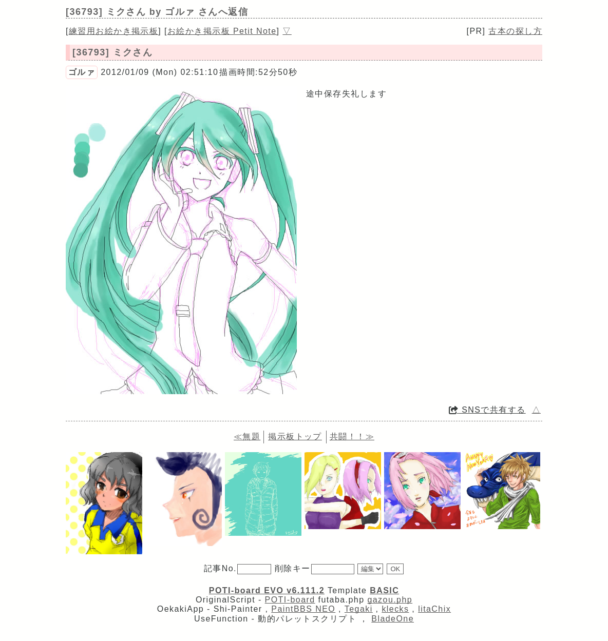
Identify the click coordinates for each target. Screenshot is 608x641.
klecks (395, 609)
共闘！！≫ (352, 436)
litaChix (434, 609)
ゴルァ (81, 72)
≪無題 (247, 436)
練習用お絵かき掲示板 (113, 31)
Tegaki (359, 609)
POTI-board (290, 599)
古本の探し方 (515, 31)
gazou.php (389, 599)
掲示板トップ (295, 436)
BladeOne (392, 618)
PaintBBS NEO (303, 609)
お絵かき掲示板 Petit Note (222, 31)
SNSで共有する (487, 409)
